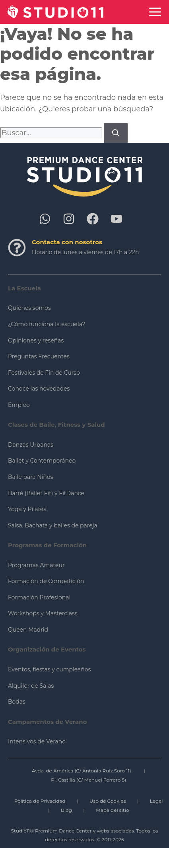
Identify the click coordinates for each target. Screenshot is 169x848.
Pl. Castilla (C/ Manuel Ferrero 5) (88, 780)
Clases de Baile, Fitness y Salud (56, 424)
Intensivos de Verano (37, 741)
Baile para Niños (30, 476)
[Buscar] (116, 133)
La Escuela (24, 288)
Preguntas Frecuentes (39, 356)
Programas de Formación (47, 545)
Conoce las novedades (39, 388)
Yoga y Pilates (27, 509)
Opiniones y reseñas (36, 340)
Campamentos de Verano (47, 721)
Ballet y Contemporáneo (42, 460)
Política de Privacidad (40, 801)
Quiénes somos (29, 307)
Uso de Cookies (107, 801)
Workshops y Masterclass (43, 613)
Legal (156, 801)
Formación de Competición (46, 581)
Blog (66, 810)
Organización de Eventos (47, 649)
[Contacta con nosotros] (17, 248)
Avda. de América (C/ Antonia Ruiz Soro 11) (81, 771)
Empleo (19, 404)
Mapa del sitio (112, 810)
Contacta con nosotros (67, 242)
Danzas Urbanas (30, 444)
